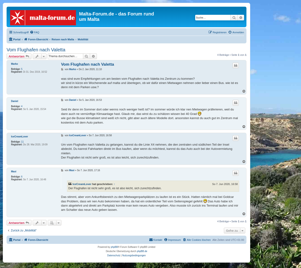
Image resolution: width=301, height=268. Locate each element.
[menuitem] (34, 32)
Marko (14, 64)
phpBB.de (142, 251)
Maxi (13, 171)
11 (22, 141)
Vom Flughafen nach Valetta (36, 49)
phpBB (114, 247)
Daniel (14, 101)
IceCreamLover (19, 136)
